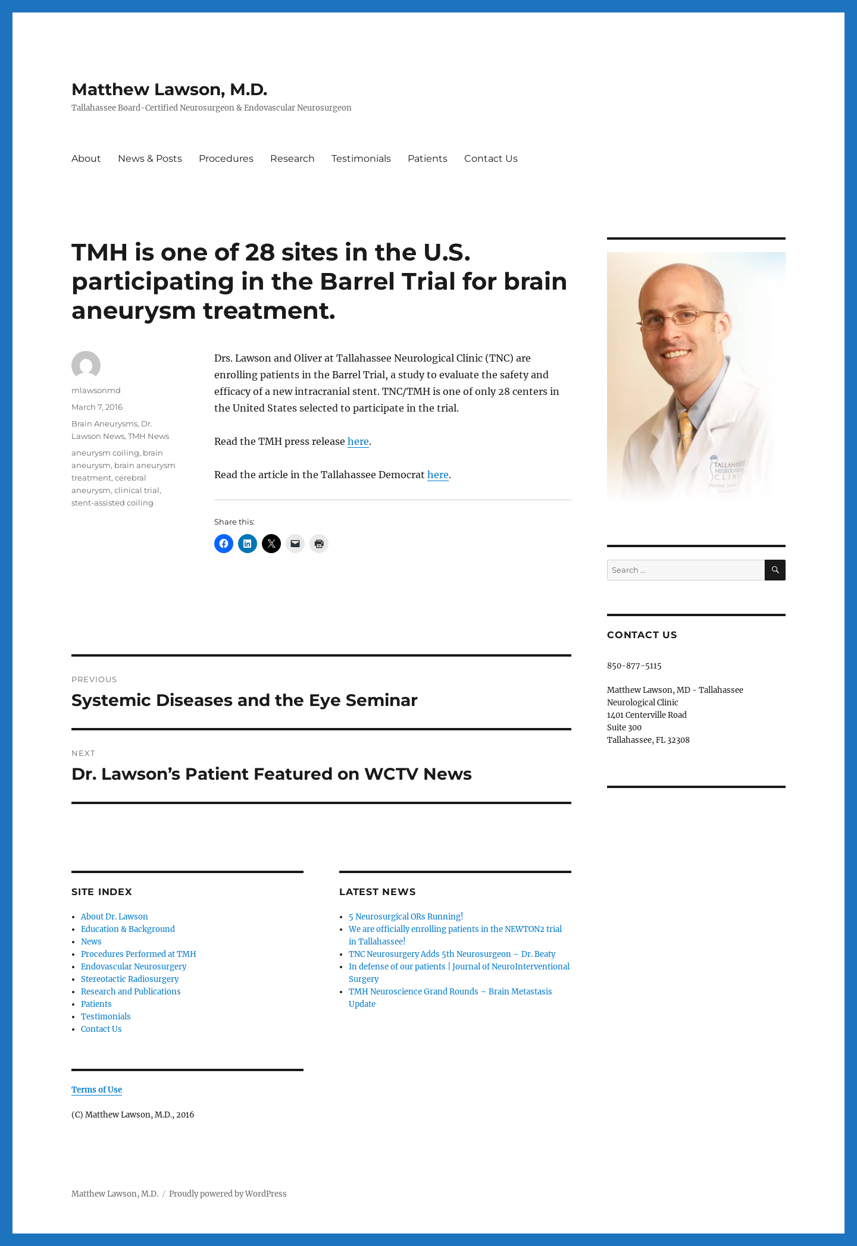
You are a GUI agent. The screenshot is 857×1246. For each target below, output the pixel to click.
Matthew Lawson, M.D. (169, 89)
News (91, 942)
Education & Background (128, 929)
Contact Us (491, 158)
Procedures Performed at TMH (138, 954)
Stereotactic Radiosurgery (130, 979)
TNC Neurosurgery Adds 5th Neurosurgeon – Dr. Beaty (452, 954)
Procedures (226, 158)
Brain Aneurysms (104, 423)
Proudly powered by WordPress (228, 1194)
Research (292, 158)
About (86, 158)
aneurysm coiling (105, 452)
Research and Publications (131, 992)
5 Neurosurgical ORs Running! (406, 917)
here (358, 441)
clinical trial (136, 490)
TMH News (148, 436)
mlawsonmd (96, 390)
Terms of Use (96, 1090)
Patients (428, 158)
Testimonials (361, 158)
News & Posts (150, 158)
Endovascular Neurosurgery (133, 967)
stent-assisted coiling (112, 502)
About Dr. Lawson (114, 917)
